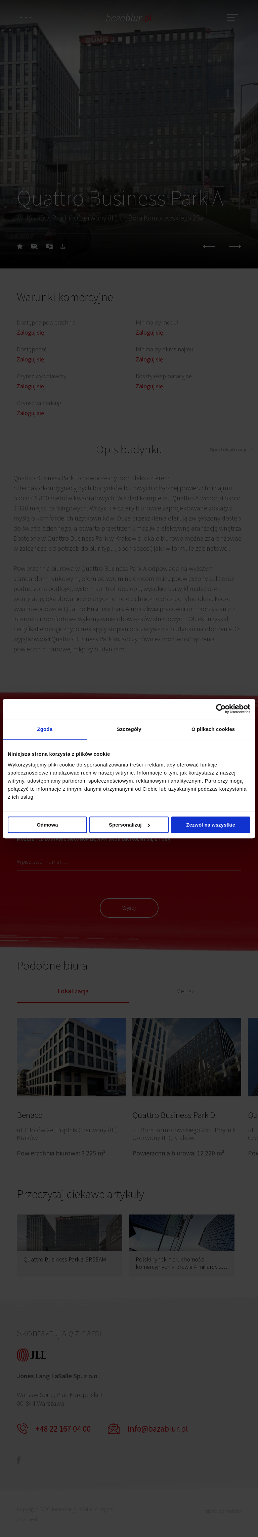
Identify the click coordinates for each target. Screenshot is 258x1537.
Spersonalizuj (129, 825)
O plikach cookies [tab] (213, 729)
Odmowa (47, 825)
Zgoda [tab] (45, 729)
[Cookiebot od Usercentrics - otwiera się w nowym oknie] (220, 709)
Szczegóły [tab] (129, 729)
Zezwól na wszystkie (210, 825)
